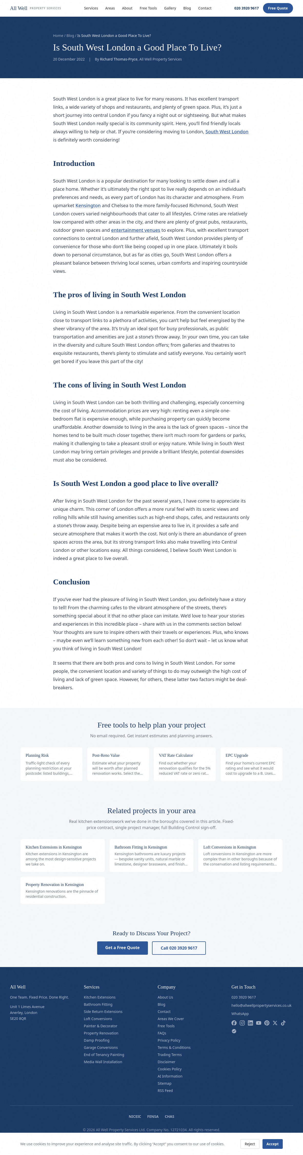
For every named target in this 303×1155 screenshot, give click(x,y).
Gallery (170, 8)
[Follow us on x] (275, 1023)
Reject (250, 1143)
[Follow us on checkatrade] (234, 1031)
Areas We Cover (171, 1018)
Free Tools (148, 8)
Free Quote (278, 8)
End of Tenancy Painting (104, 1054)
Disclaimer (166, 1061)
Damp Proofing (96, 1040)
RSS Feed (165, 1090)
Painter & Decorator (100, 1025)
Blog (187, 8)
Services (91, 8)
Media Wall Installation (103, 1061)
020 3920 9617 (246, 8)
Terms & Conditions (174, 1047)
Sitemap (164, 1083)
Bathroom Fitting (98, 1004)
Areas (110, 8)
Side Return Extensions (103, 1011)
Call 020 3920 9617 (179, 948)
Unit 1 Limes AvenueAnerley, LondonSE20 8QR (27, 1012)
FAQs (162, 1033)
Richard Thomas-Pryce (118, 59)
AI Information (170, 1076)
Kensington (88, 205)
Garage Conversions (101, 1047)
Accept (273, 1143)
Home (58, 35)
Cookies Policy (169, 1069)
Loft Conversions (98, 1018)
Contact (204, 8)
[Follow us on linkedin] (250, 1023)
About (127, 8)
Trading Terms (170, 1054)
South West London (227, 131)
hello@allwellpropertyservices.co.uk (261, 1005)
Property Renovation (101, 1033)
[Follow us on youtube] (258, 1023)
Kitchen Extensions (100, 997)
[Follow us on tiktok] (283, 1023)
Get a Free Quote (122, 947)
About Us (165, 997)
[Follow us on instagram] (242, 1023)
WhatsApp (240, 1013)
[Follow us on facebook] (234, 1023)
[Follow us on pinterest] (266, 1023)
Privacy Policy (169, 1040)
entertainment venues (135, 230)
